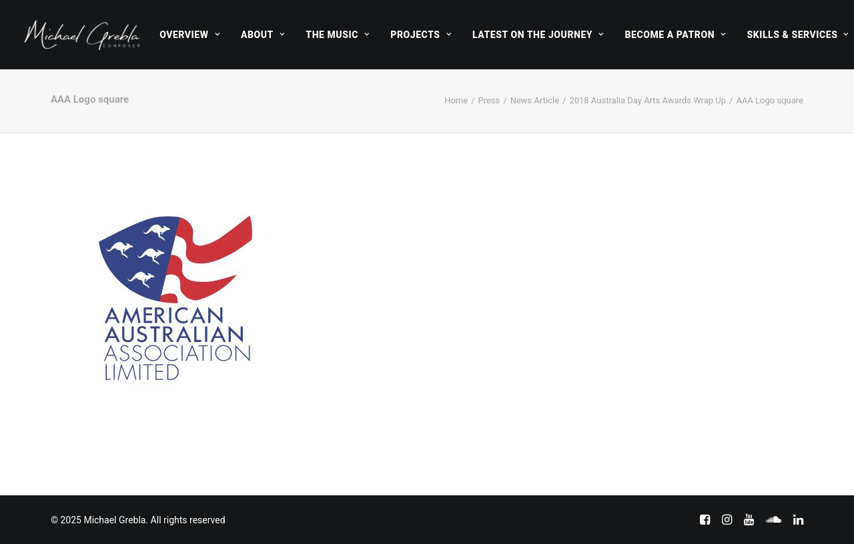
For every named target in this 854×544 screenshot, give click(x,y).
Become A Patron (675, 34)
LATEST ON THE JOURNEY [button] (538, 34)
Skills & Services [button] (797, 34)
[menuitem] (189, 34)
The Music (337, 34)
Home (456, 100)
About (262, 34)
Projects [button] (420, 34)
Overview (189, 34)
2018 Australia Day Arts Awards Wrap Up (647, 100)
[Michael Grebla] (82, 34)
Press (489, 100)
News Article (534, 100)
